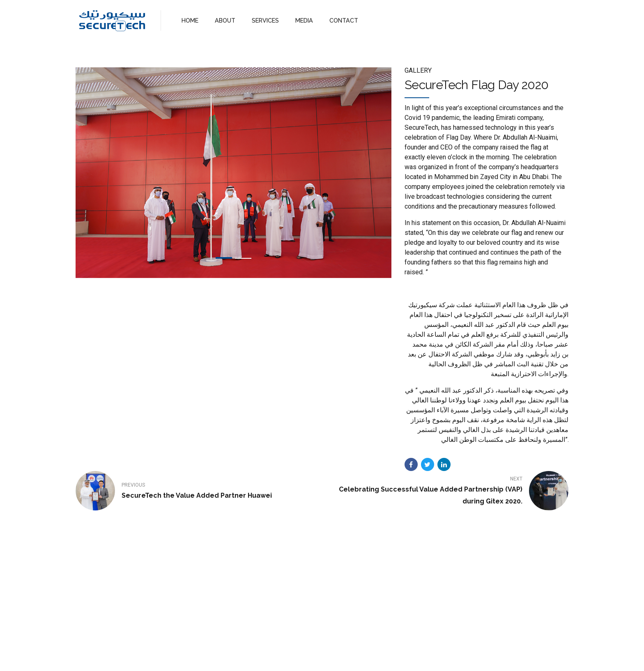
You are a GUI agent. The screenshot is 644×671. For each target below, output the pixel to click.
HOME (190, 20)
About (285, 658)
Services (316, 658)
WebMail (382, 658)
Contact (349, 658)
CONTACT (339, 20)
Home (258, 658)
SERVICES (263, 20)
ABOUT (224, 20)
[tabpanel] (233, 172)
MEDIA (300, 20)
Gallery (418, 70)
